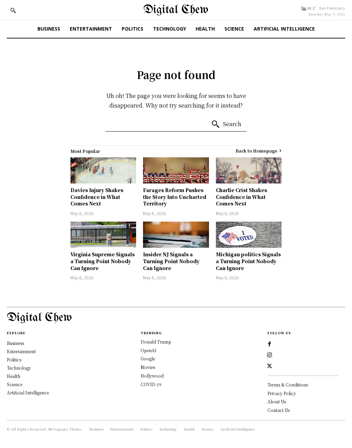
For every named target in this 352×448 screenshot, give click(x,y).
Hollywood (152, 376)
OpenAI (148, 350)
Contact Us (278, 410)
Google (148, 358)
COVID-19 (151, 384)
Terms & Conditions (287, 385)
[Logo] (176, 318)
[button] (13, 10)
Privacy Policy (281, 393)
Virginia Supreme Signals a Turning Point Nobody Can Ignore (102, 261)
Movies (148, 367)
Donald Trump (156, 342)
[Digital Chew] (175, 10)
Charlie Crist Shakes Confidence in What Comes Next (241, 197)
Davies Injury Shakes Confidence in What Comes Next (96, 197)
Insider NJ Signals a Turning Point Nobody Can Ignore (171, 261)
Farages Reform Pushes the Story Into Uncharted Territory (174, 197)
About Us (276, 401)
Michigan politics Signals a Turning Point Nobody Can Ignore (248, 261)
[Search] (226, 124)
